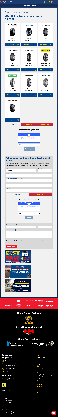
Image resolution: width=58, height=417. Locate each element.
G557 (45, 88)
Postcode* (8, 188)
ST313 (12, 88)
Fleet (38, 371)
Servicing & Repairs (42, 359)
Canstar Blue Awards (7, 393)
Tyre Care (39, 346)
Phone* (14, 178)
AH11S (29, 88)
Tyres (38, 338)
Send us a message (10, 355)
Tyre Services (40, 361)
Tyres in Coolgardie (7, 383)
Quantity (40, 168)
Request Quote (11, 246)
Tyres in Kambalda (6, 385)
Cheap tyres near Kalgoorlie (9, 396)
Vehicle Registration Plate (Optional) (15, 225)
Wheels (39, 350)
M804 (12, 114)
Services (39, 356)
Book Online (41, 369)
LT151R (45, 38)
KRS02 (12, 38)
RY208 (29, 63)
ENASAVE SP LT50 (45, 63)
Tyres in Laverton (6, 387)
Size (7, 168)
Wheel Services (41, 363)
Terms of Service (46, 240)
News (38, 373)
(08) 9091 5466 (10, 352)
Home (7, 12)
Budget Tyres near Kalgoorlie (9, 395)
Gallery (39, 376)
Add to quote (10, 44)
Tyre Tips (39, 348)
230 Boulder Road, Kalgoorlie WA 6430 (11, 347)
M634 (29, 38)
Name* (8, 173)
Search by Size (41, 342)
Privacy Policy (36, 240)
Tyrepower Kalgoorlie (29, 5)
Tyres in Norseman (6, 391)
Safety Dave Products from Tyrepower (46, 358)
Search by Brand (41, 344)
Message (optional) (11, 230)
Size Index (4, 381)
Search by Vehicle (41, 340)
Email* (7, 183)
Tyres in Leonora (6, 389)
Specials (39, 365)
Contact (39, 367)
